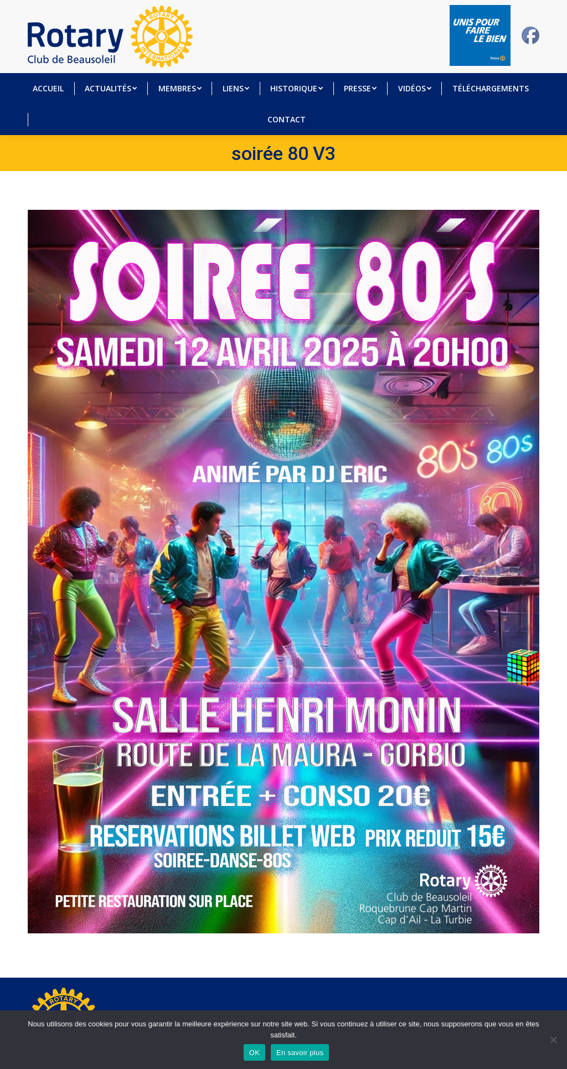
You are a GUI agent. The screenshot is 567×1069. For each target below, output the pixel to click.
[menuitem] (48, 88)
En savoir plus (299, 1053)
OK (254, 1053)
